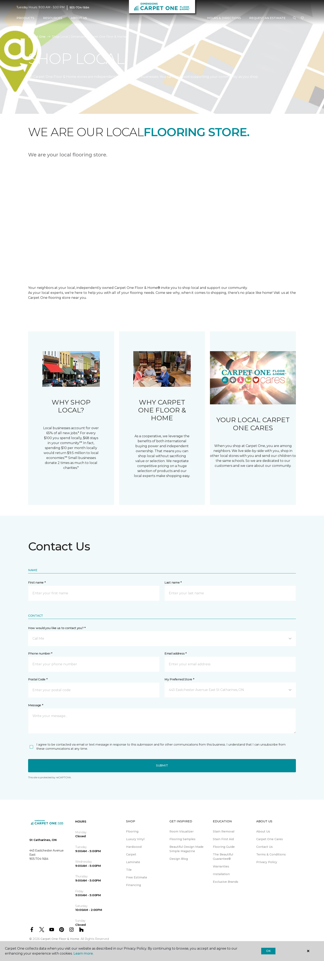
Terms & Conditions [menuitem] (271, 854)
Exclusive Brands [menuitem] (225, 882)
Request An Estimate (267, 18)
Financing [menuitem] (133, 885)
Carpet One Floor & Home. (60, 939)
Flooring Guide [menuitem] (224, 847)
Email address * (175, 653)
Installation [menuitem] (221, 874)
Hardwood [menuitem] (134, 847)
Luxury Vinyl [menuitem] (135, 839)
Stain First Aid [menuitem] (223, 839)
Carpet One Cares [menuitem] (269, 839)
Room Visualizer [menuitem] (181, 831)
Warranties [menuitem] (221, 866)
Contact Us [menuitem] (264, 847)
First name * (37, 582)
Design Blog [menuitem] (178, 859)
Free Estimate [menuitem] (136, 877)
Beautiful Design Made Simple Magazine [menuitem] (186, 849)
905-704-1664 (79, 7)
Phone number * (40, 653)
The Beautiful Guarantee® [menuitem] (223, 857)
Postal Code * (37, 679)
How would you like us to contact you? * (57, 628)
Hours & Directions (224, 18)
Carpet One (36, 36)
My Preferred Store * (179, 679)
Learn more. (83, 953)
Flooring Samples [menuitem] (182, 839)
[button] (294, 18)
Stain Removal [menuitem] (223, 831)
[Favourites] (302, 18)
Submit (162, 765)
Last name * (173, 582)
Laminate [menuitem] (133, 862)
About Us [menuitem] (263, 831)
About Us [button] (79, 18)
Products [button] (25, 18)
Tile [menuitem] (129, 870)
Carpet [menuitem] (131, 854)
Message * (35, 705)
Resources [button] (52, 18)
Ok (268, 951)
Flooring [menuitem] (132, 831)
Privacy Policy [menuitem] (266, 862)
